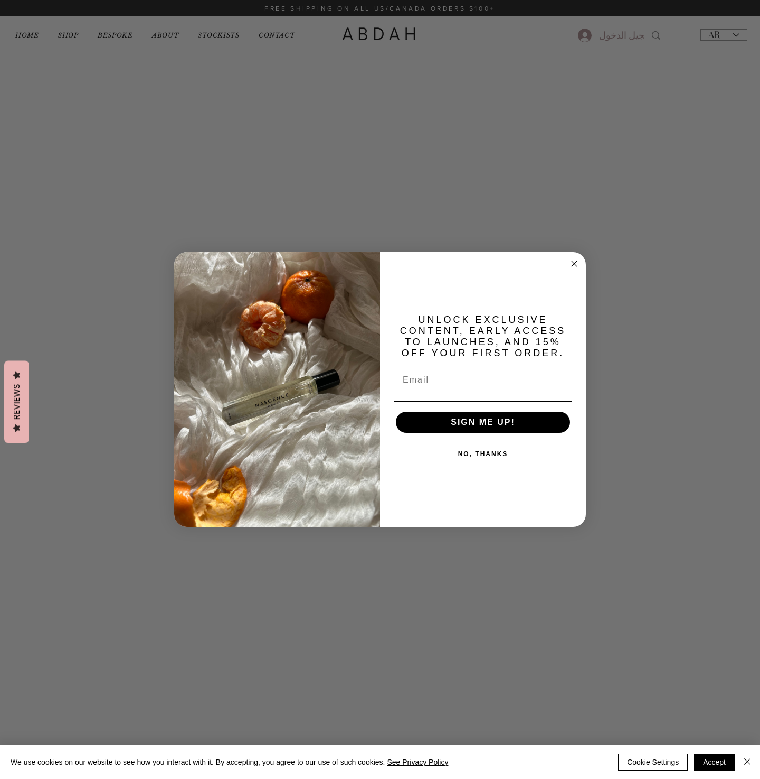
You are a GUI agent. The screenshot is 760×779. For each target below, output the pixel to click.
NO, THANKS (483, 454)
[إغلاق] (747, 762)
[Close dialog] (574, 263)
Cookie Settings (653, 762)
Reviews (17, 402)
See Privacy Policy (417, 762)
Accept (714, 762)
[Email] (483, 380)
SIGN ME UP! (483, 422)
